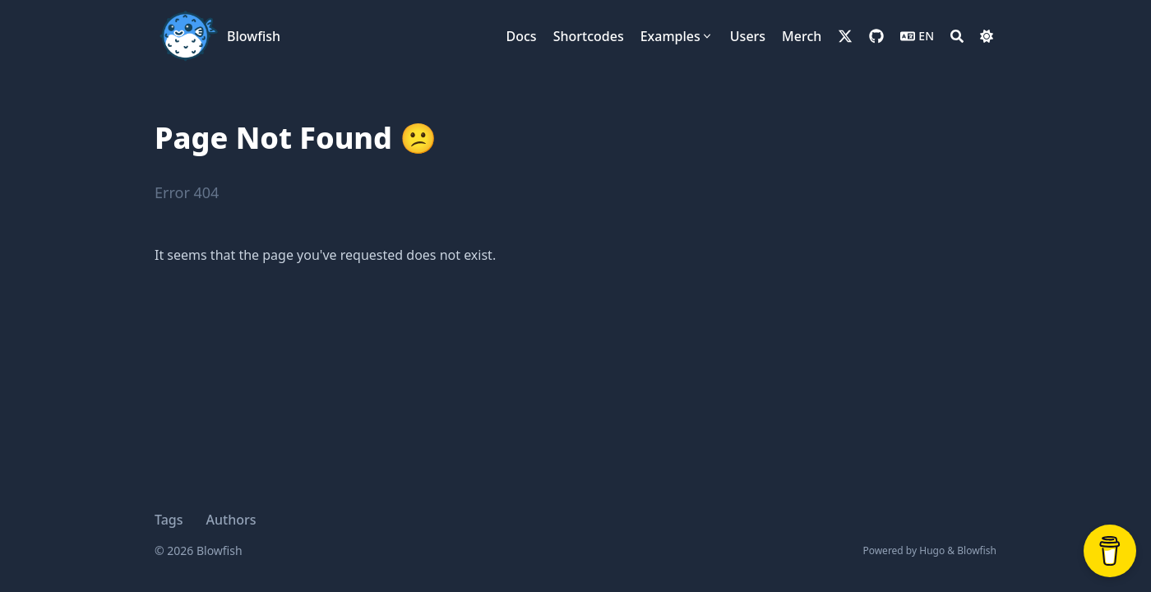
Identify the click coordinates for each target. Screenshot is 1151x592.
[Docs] (521, 36)
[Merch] (801, 36)
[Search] (957, 36)
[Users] (747, 36)
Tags (169, 520)
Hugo (932, 550)
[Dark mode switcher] (986, 36)
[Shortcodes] (588, 36)
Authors (231, 520)
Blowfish (253, 36)
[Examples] (677, 36)
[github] (876, 36)
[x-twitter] (845, 36)
